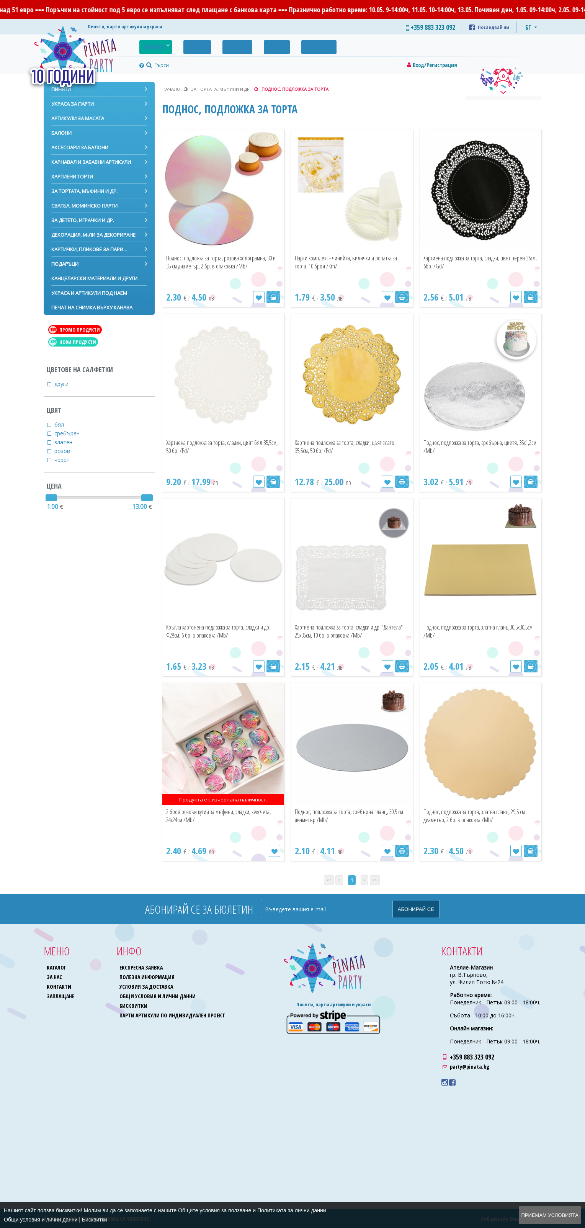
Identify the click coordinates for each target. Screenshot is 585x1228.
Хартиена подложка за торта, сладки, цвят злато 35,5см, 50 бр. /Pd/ (346, 446)
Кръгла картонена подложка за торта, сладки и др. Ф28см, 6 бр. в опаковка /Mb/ (222, 631)
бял (64, 424)
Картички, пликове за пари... (89, 249)
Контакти (284, 45)
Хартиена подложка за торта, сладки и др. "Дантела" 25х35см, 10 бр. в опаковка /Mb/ (349, 635)
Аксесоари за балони (79, 147)
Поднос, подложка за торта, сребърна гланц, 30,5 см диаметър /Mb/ (346, 816)
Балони (61, 132)
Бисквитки (134, 1005)
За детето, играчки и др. (82, 220)
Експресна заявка (141, 967)
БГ (528, 27)
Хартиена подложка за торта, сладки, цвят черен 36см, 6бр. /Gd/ (474, 262)
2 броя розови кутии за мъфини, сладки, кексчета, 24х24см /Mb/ (221, 816)
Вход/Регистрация (435, 65)
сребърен (71, 433)
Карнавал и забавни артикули (91, 162)
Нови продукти (72, 342)
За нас (250, 45)
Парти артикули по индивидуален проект (173, 1015)
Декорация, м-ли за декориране (93, 234)
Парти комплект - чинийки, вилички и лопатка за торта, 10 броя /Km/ (346, 262)
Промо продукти (74, 330)
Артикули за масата (77, 118)
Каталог (150, 45)
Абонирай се (416, 909)
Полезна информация (147, 977)
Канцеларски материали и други (94, 278)
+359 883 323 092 (472, 1056)
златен (68, 442)
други (66, 384)
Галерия (218, 45)
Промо (185, 45)
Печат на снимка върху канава (91, 307)
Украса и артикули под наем (89, 292)
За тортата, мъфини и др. (84, 191)
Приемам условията (549, 1215)
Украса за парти (72, 103)
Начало (171, 89)
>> (375, 880)
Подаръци (64, 263)
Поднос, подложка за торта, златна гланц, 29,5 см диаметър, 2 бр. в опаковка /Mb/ (480, 816)
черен (66, 459)
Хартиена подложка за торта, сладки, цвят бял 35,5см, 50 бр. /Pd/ (217, 446)
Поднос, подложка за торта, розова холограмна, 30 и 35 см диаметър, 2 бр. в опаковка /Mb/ (220, 266)
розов (67, 451)
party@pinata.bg (469, 1066)
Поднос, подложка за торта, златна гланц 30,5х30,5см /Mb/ (479, 631)
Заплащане (61, 996)
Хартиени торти (72, 176)
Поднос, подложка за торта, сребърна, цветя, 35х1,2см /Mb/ (475, 446)
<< (329, 880)
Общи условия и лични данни (158, 996)
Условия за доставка (147, 986)
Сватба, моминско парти (84, 205)
